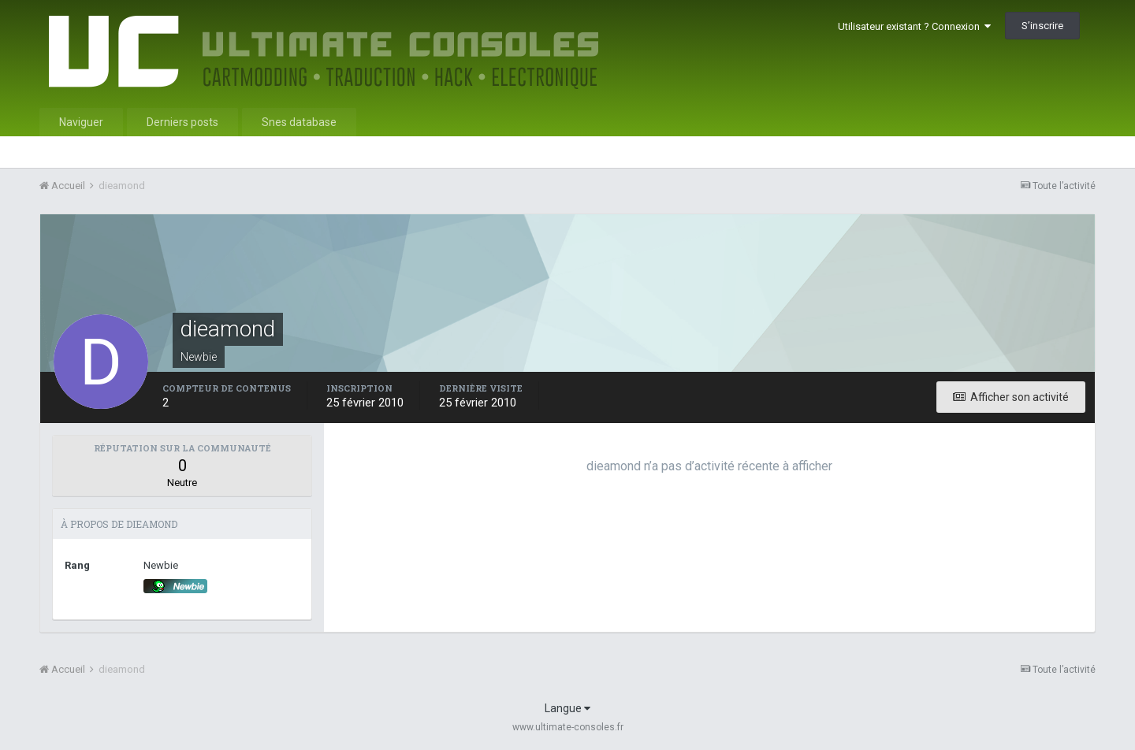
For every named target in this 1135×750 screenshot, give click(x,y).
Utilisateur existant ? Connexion (914, 26)
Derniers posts (182, 122)
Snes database (299, 122)
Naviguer (81, 122)
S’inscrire (1042, 26)
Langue (567, 708)
